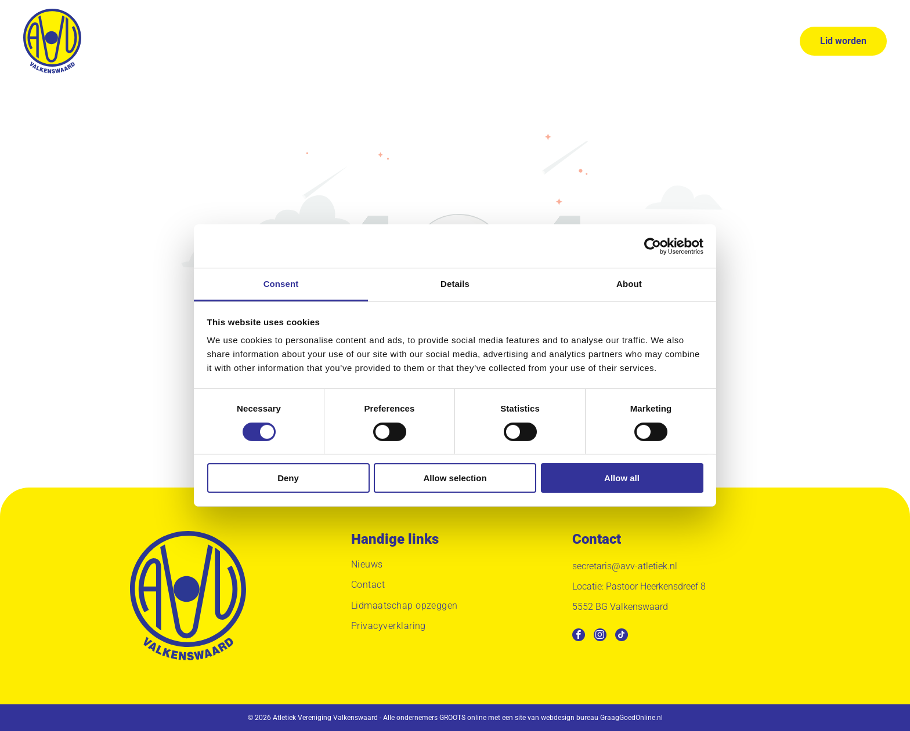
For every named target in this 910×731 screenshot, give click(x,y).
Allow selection (454, 478)
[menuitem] (260, 41)
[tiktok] (621, 636)
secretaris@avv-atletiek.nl (624, 566)
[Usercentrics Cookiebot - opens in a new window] (652, 246)
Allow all (622, 478)
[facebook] (578, 636)
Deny (288, 478)
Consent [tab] (281, 284)
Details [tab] (455, 284)
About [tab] (629, 284)
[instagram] (600, 636)
